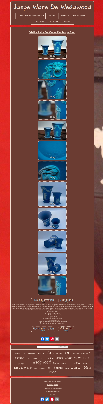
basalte (35, 358)
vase (77, 357)
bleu (87, 367)
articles (51, 358)
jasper (56, 363)
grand (59, 357)
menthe (17, 353)
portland (76, 368)
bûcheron (43, 358)
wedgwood (42, 362)
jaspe (52, 372)
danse (28, 358)
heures (58, 367)
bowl (35, 368)
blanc (50, 352)
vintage (19, 357)
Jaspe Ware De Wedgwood (52, 381)
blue (24, 353)
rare (86, 357)
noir (68, 357)
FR (54, 395)
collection (42, 368)
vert (67, 352)
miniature (31, 353)
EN (51, 395)
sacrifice (76, 363)
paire (29, 364)
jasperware (23, 367)
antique (41, 353)
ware (64, 363)
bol (49, 367)
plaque (21, 362)
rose (69, 364)
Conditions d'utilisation (52, 391)
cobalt (67, 368)
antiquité (85, 353)
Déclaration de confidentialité (52, 388)
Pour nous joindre (52, 385)
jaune (85, 363)
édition (59, 353)
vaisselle (76, 353)
